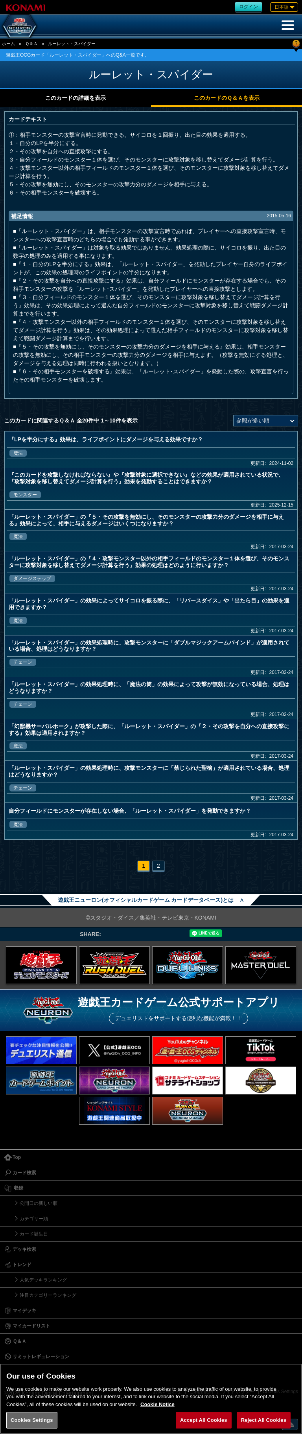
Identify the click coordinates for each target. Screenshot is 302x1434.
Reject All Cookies (263, 1420)
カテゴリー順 (34, 1218)
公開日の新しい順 (38, 1203)
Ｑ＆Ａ (31, 43)
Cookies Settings (32, 1420)
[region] (151, 1399)
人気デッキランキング (43, 1280)
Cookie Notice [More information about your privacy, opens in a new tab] (157, 1404)
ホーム (8, 43)
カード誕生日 (34, 1234)
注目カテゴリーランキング (48, 1295)
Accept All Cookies (203, 1420)
